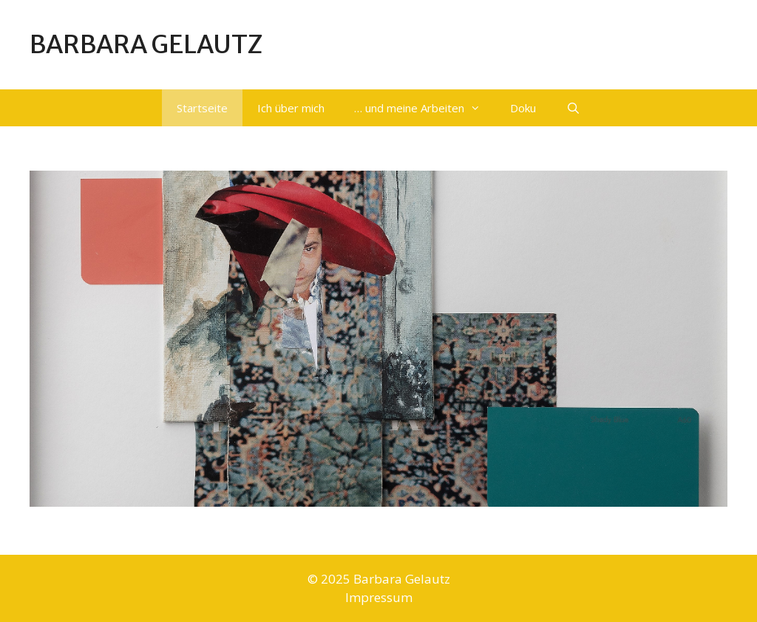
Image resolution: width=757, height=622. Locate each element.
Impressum (379, 597)
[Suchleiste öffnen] (572, 107)
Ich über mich (291, 107)
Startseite (202, 107)
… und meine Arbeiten (424, 107)
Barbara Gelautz (146, 44)
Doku (523, 107)
